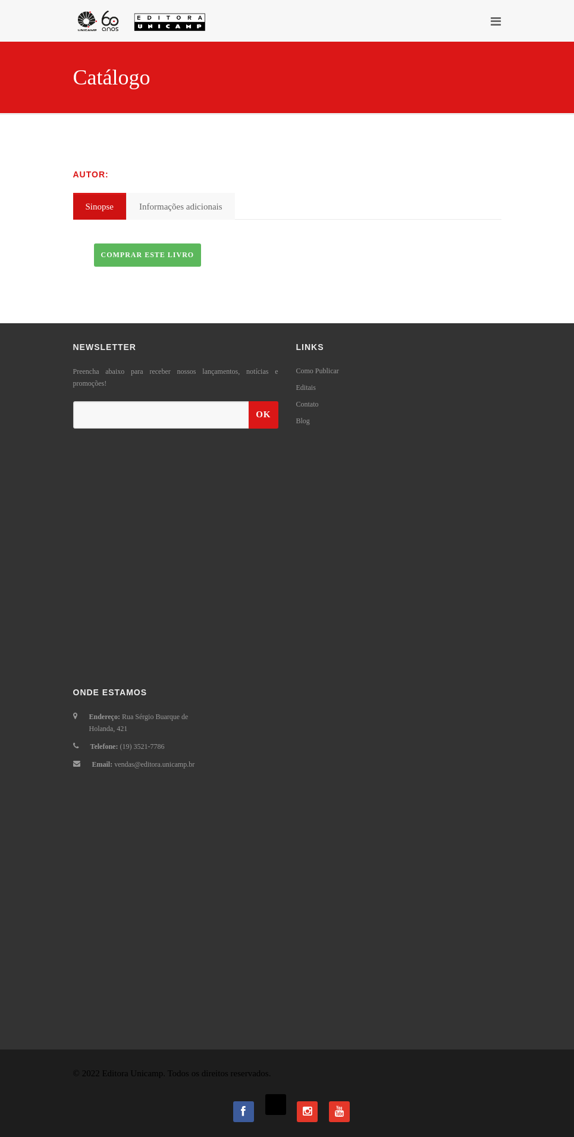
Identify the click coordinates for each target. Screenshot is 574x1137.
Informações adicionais (180, 206)
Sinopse (100, 206)
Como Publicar (317, 371)
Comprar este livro (148, 255)
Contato (307, 404)
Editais (306, 387)
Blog (303, 421)
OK (263, 414)
